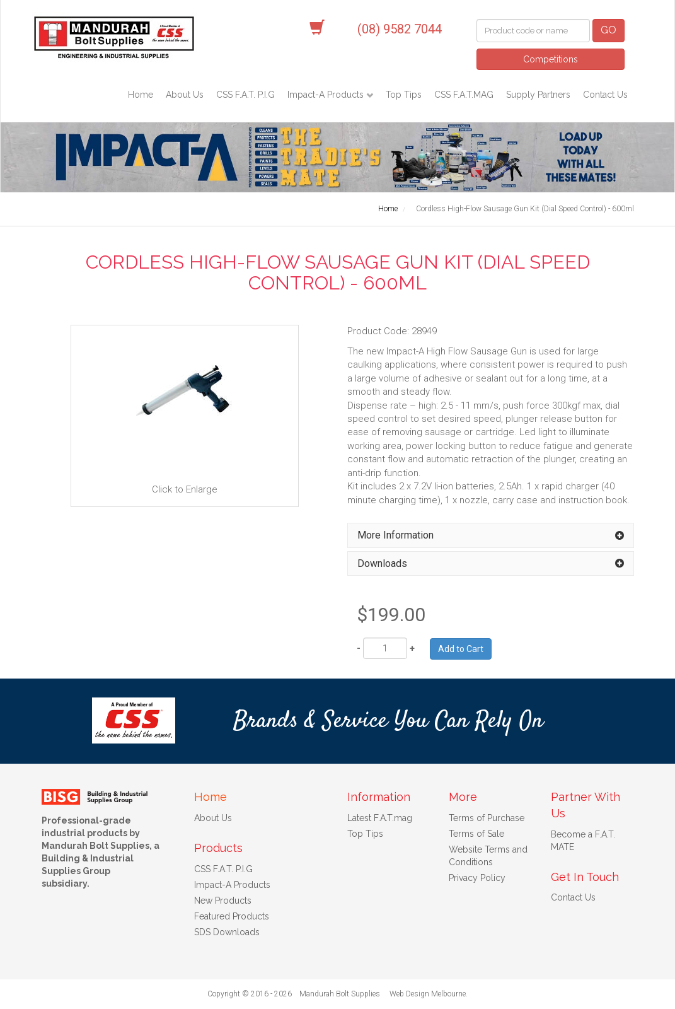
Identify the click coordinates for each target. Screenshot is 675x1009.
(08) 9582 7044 (399, 29)
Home (140, 95)
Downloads (382, 563)
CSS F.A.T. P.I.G (245, 95)
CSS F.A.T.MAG (463, 95)
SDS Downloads (227, 932)
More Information (395, 535)
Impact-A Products (326, 95)
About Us (185, 95)
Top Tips (404, 95)
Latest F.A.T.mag (379, 818)
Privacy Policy (477, 878)
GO (608, 30)
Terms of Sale (476, 834)
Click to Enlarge (185, 415)
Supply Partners (538, 95)
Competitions (550, 59)
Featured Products (231, 916)
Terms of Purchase (486, 818)
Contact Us (605, 95)
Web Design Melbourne (427, 993)
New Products (222, 900)
